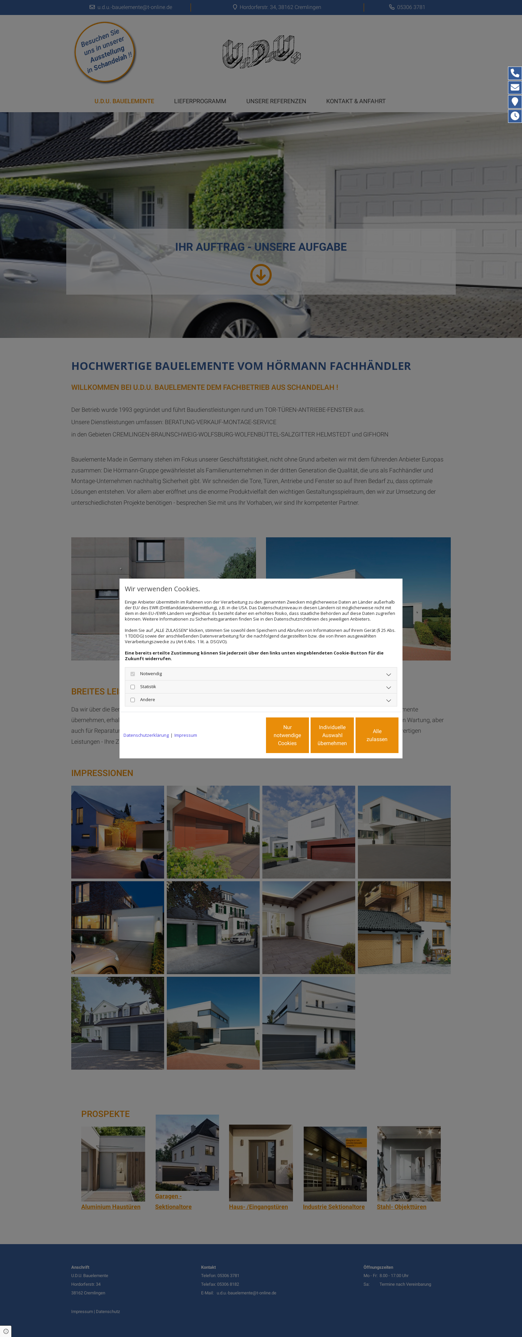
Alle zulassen (367, 735)
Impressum (185, 735)
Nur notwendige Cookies (241, 735)
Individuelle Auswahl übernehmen (304, 735)
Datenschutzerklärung (146, 735)
